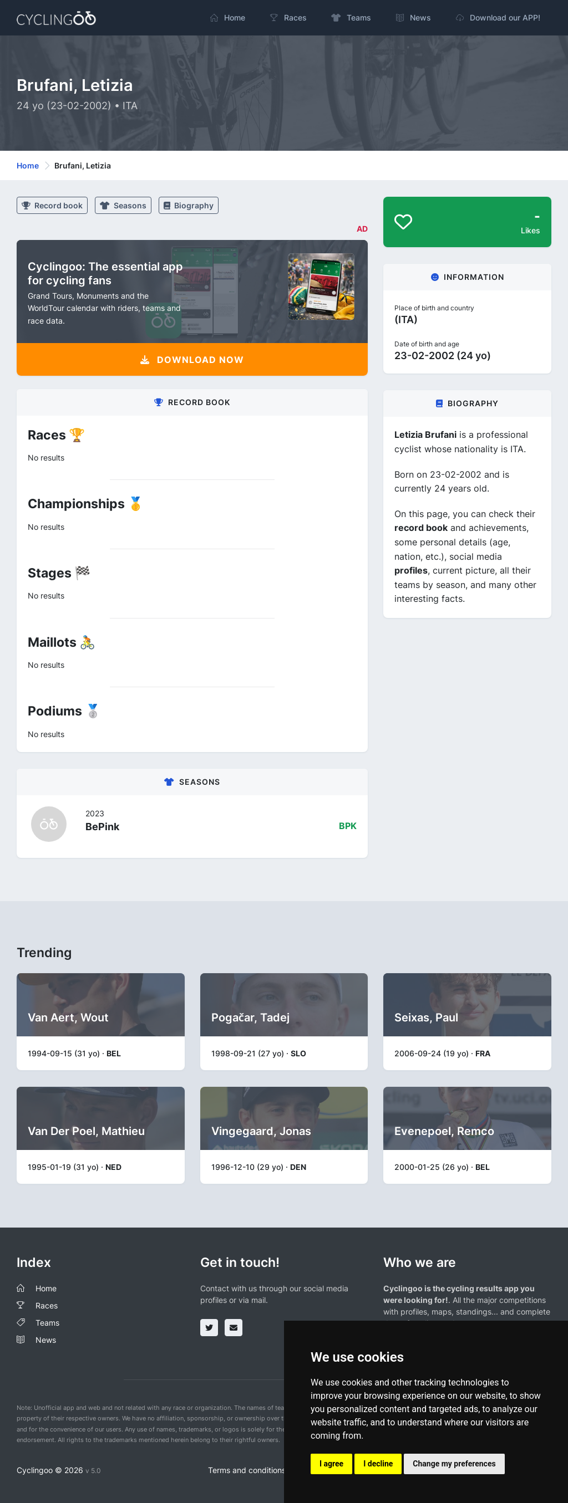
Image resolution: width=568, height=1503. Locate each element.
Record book (52, 205)
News (46, 1339)
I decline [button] (378, 1463)
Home (28, 165)
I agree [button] (331, 1463)
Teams (47, 1322)
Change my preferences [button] (454, 1463)
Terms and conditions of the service (272, 1470)
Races (47, 1305)
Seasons (123, 205)
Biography (189, 205)
